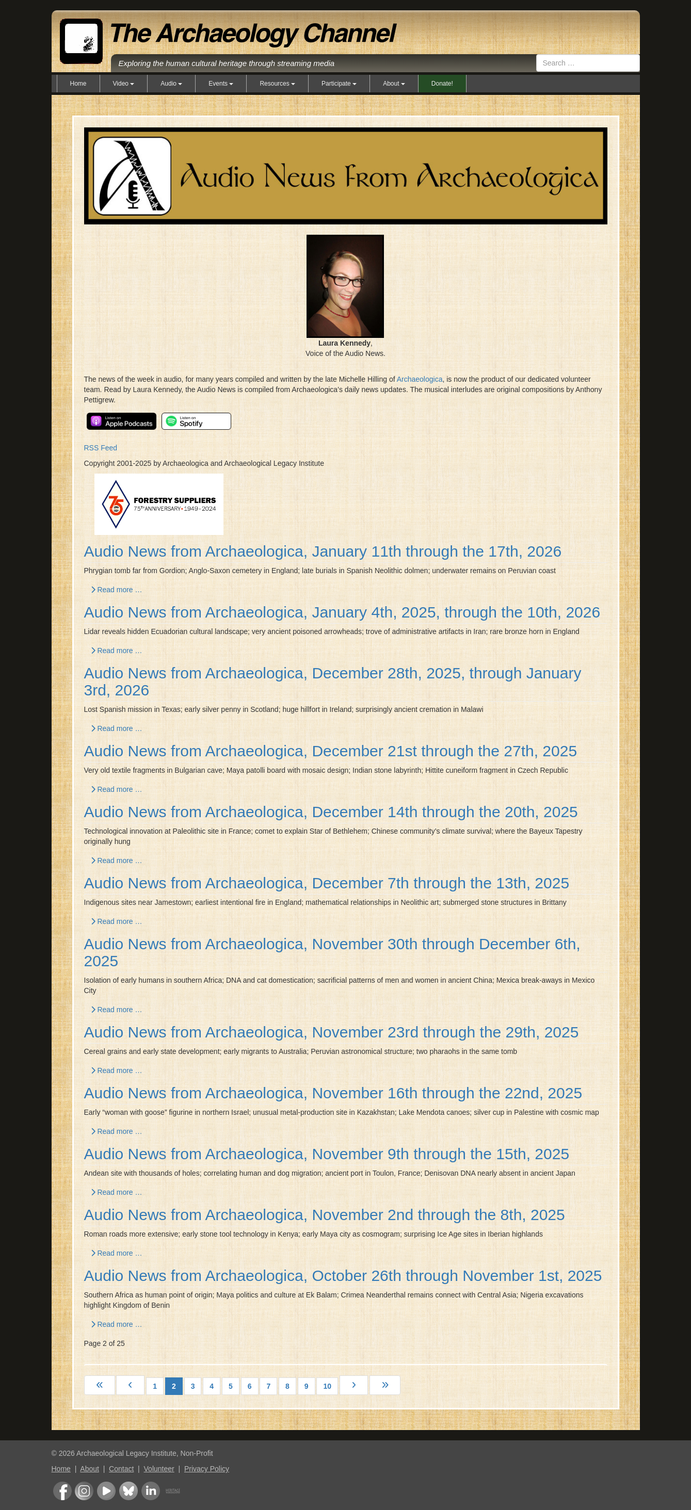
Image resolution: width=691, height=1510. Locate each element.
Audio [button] (171, 83)
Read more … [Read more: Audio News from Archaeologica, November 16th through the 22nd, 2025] (116, 1131)
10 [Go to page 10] (327, 1386)
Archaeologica (420, 379)
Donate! (442, 83)
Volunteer (159, 1469)
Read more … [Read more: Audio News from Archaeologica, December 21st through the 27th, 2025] (116, 789)
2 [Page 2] (174, 1386)
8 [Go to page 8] (287, 1386)
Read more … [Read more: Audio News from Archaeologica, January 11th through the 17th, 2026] (116, 590)
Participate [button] (339, 83)
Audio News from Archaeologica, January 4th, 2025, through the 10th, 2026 (342, 612)
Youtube (106, 1491)
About (89, 1469)
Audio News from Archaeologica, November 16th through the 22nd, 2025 (333, 1092)
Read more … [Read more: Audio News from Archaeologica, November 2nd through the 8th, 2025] (116, 1253)
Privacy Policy (206, 1469)
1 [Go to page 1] (155, 1386)
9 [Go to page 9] (306, 1386)
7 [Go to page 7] (268, 1386)
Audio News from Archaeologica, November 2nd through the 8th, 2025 (324, 1214)
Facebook (62, 1491)
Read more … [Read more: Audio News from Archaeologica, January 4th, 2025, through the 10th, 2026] (116, 650)
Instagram (84, 1491)
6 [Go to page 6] (250, 1386)
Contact (121, 1469)
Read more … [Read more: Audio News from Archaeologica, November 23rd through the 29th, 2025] (116, 1070)
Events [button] (220, 83)
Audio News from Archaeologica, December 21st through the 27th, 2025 (330, 750)
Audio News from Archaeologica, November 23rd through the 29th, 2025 (331, 1032)
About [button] (394, 83)
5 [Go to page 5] (231, 1386)
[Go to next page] (354, 1385)
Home (78, 83)
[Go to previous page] (130, 1385)
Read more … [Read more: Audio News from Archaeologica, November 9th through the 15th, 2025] (116, 1192)
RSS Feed (101, 448)
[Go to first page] (99, 1385)
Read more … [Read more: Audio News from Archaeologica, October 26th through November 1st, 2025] (116, 1324)
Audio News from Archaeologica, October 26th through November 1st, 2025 (343, 1275)
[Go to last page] (384, 1385)
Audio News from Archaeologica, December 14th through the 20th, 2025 (331, 811)
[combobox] (588, 63)
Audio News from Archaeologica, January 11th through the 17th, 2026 (323, 551)
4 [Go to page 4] (212, 1386)
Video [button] (124, 83)
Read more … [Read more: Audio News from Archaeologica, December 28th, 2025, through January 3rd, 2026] (116, 728)
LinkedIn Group (150, 1491)
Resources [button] (277, 83)
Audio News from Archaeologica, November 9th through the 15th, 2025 (327, 1153)
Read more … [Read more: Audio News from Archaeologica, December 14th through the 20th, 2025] (116, 860)
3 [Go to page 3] (193, 1386)
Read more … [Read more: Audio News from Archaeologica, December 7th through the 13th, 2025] (116, 921)
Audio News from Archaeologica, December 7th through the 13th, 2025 (327, 882)
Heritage (173, 1491)
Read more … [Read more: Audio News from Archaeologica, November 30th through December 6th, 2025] (116, 1009)
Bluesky (128, 1491)
